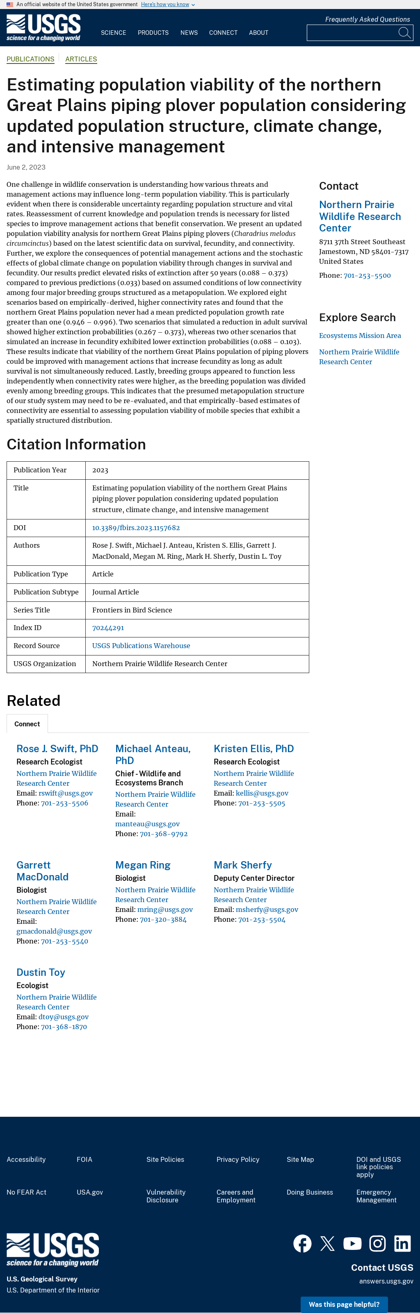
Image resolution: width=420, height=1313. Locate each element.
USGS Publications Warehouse (141, 646)
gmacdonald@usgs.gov (54, 931)
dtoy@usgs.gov (64, 1017)
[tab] (27, 723)
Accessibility (26, 1159)
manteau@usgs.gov (147, 824)
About (258, 32)
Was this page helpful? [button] (344, 1304)
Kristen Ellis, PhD (254, 748)
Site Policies (165, 1159)
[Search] (405, 33)
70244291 (108, 628)
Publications (31, 59)
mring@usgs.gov (165, 909)
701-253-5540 (64, 941)
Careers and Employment (236, 1196)
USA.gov (90, 1192)
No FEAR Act (26, 1192)
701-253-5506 (65, 803)
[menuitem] (113, 28)
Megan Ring (143, 865)
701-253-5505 (261, 803)
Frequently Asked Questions (367, 19)
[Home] (43, 39)
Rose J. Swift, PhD (57, 748)
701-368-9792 (164, 834)
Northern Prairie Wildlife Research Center (360, 216)
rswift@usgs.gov (66, 793)
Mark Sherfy (243, 865)
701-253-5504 (261, 919)
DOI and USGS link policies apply (378, 1167)
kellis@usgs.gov (262, 793)
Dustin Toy (40, 972)
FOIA (84, 1159)
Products (153, 32)
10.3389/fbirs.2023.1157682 (136, 528)
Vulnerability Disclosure (166, 1196)
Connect (223, 32)
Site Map (300, 1159)
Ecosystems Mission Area (360, 335)
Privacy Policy (238, 1159)
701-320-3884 (163, 919)
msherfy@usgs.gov (267, 909)
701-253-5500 (367, 275)
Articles (81, 59)
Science (113, 32)
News (189, 32)
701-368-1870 (64, 1027)
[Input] (360, 33)
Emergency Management (376, 1196)
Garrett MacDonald (42, 870)
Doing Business (310, 1192)
